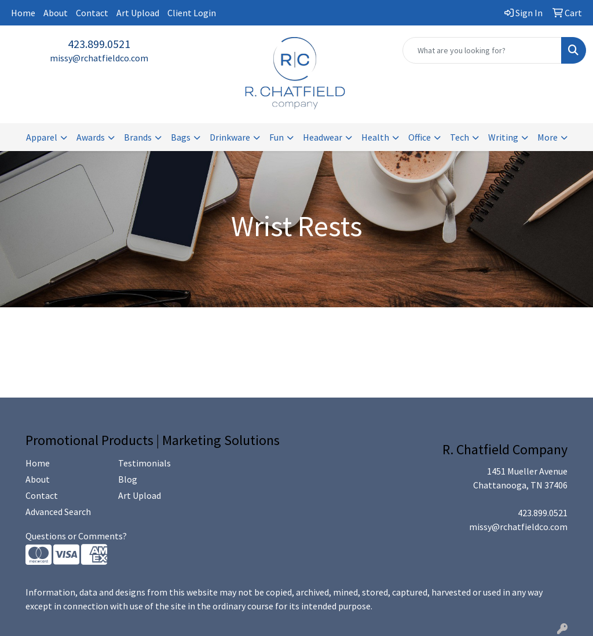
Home (23, 13)
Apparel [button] (41, 137)
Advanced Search (58, 511)
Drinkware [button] (230, 137)
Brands (138, 137)
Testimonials (144, 463)
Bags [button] (181, 137)
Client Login (191, 13)
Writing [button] (503, 137)
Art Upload (137, 13)
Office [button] (419, 137)
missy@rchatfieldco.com (99, 58)
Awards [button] (90, 137)
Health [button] (375, 137)
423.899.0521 (99, 43)
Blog (127, 479)
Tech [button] (459, 137)
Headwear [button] (322, 137)
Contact (92, 13)
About (55, 13)
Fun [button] (276, 137)
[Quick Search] (482, 50)
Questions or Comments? (76, 536)
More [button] (547, 137)
